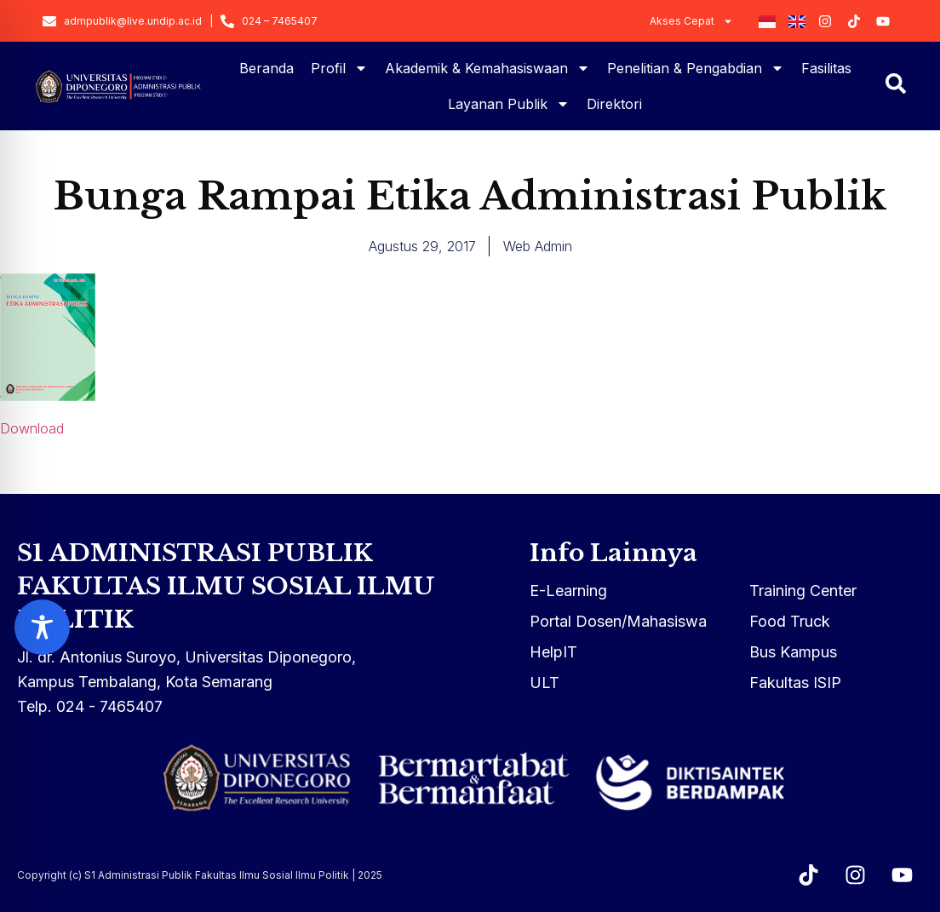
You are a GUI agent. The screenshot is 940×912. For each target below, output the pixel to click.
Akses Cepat (691, 21)
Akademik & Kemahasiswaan (487, 68)
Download (32, 428)
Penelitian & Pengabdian (695, 68)
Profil (339, 68)
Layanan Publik (509, 104)
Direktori (614, 103)
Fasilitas (826, 68)
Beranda (266, 68)
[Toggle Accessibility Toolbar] (42, 627)
